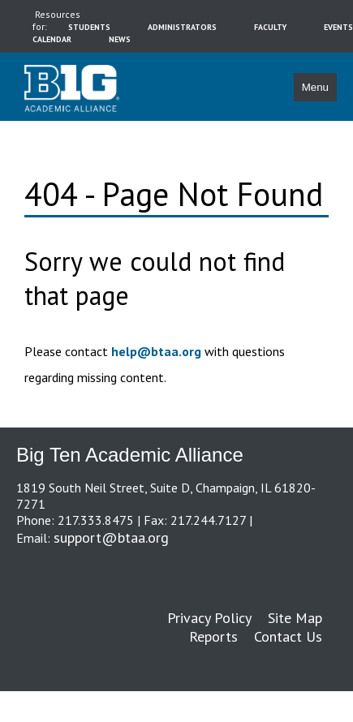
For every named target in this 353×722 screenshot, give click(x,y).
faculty (270, 27)
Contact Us (288, 636)
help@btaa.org (156, 351)
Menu (315, 87)
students (89, 27)
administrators (182, 27)
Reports (213, 636)
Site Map (295, 617)
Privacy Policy (209, 617)
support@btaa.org (111, 537)
